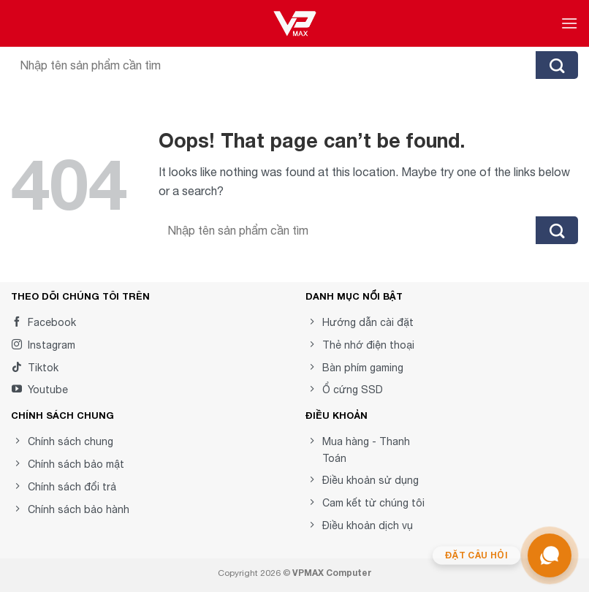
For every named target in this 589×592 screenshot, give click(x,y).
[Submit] (557, 65)
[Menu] (569, 23)
